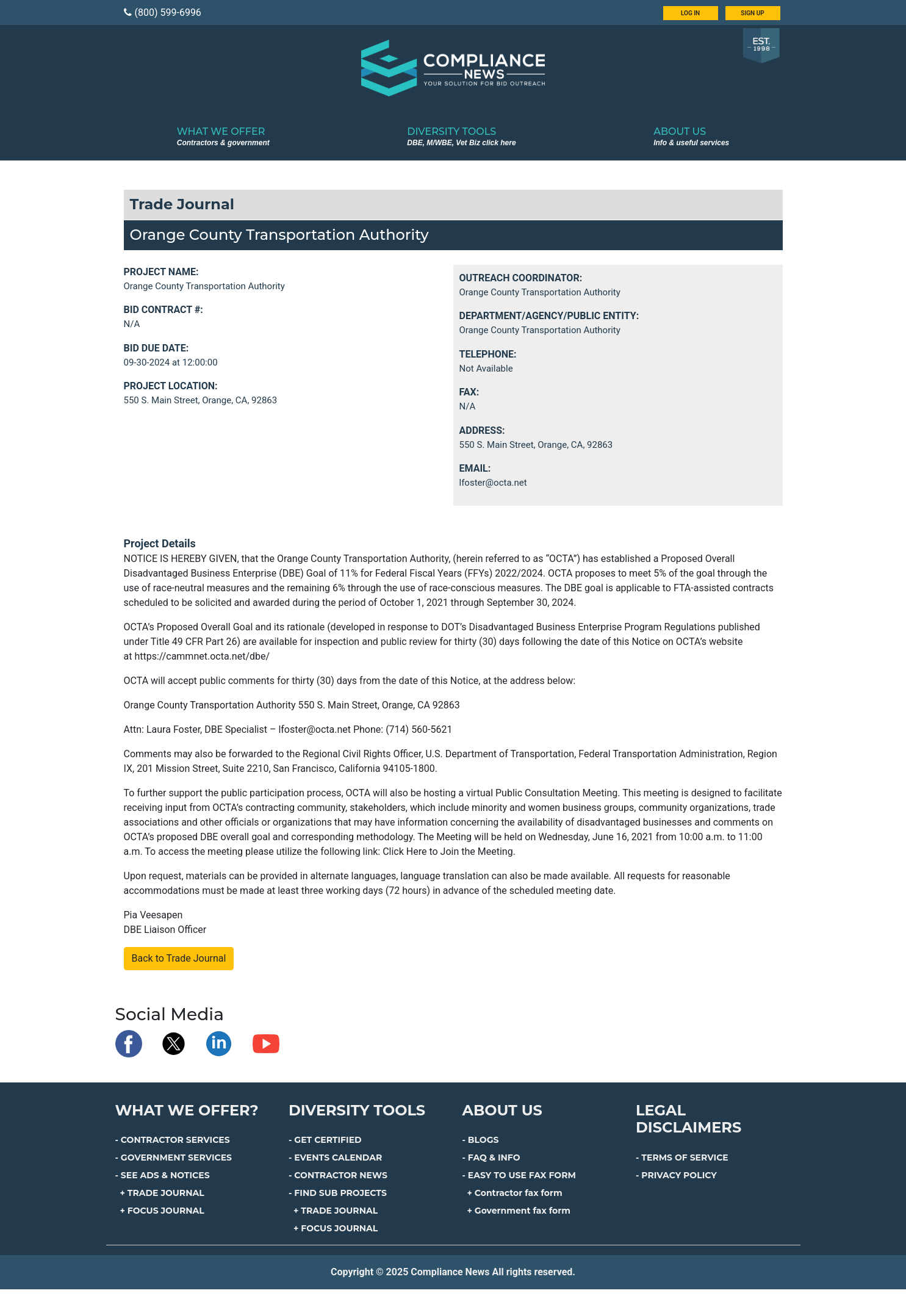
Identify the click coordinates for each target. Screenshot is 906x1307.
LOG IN (690, 13)
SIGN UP (752, 13)
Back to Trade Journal (179, 958)
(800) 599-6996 (162, 12)
